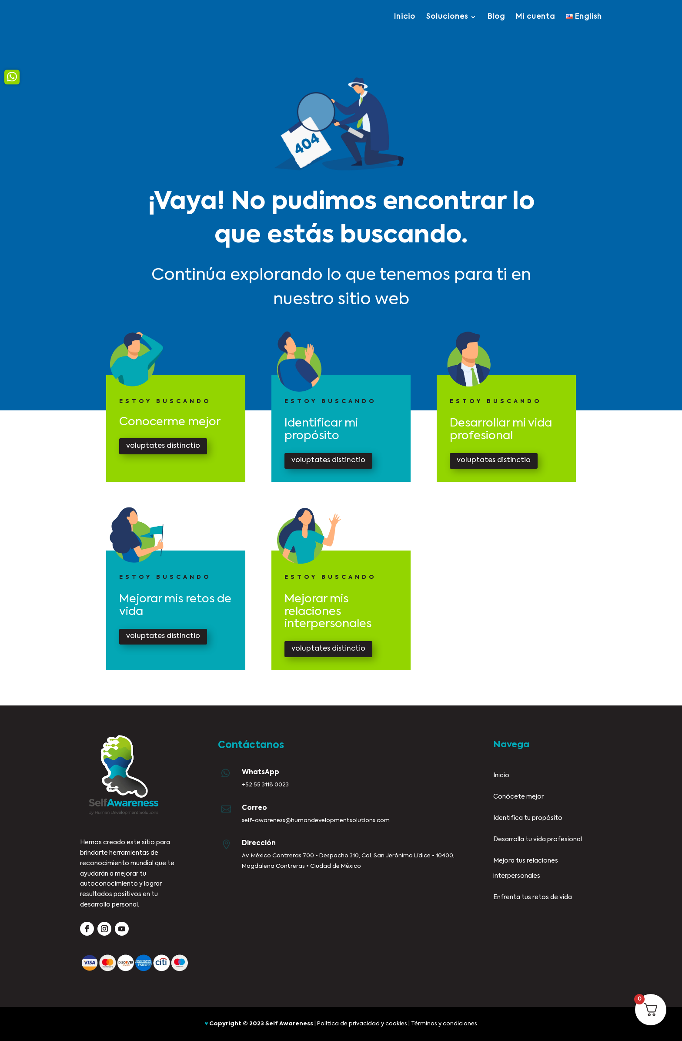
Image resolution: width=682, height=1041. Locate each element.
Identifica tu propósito (527, 818)
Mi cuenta (535, 17)
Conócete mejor (518, 797)
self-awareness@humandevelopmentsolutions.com (316, 820)
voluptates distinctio (163, 446)
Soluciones (447, 17)
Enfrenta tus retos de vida (532, 897)
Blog (496, 17)
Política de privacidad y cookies (362, 1024)
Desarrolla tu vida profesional (537, 839)
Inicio (404, 17)
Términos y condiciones (444, 1024)
